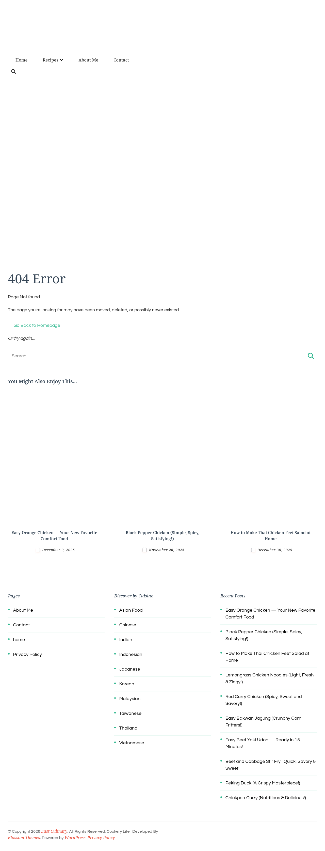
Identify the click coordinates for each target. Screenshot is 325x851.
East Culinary (54, 831)
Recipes (50, 60)
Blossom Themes (24, 837)
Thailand (128, 728)
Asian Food (131, 610)
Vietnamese (131, 742)
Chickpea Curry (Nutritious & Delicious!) (265, 797)
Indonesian (130, 654)
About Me (88, 60)
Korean (126, 684)
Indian (125, 639)
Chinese (127, 625)
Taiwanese (130, 713)
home (19, 639)
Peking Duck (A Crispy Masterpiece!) (262, 783)
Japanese (129, 669)
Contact (121, 60)
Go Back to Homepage (34, 325)
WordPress (75, 837)
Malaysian (130, 698)
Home (21, 60)
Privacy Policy (27, 654)
